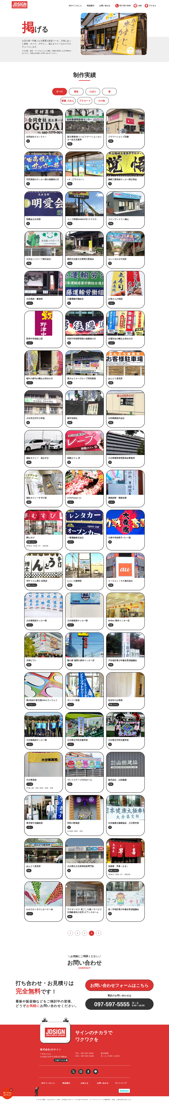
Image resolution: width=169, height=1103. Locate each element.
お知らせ (84, 1083)
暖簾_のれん (68, 100)
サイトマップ (121, 1083)
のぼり (92, 91)
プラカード (85, 100)
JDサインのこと (75, 6)
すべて (59, 91)
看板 (76, 91)
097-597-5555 (125, 6)
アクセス (152, 6)
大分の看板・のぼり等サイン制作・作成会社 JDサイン (56, 1099)
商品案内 (90, 6)
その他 (101, 100)
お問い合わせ (104, 6)
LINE (140, 6)
